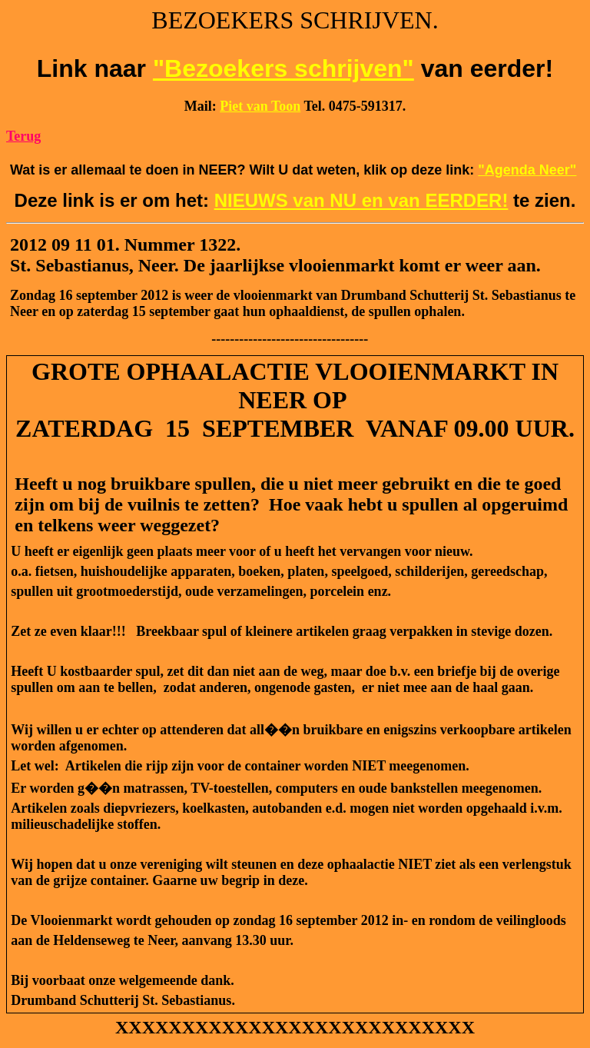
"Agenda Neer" (527, 170)
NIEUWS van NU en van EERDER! (361, 200)
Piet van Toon (260, 106)
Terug (23, 136)
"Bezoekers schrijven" (283, 68)
